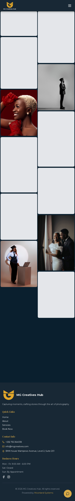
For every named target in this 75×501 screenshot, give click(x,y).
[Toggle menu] (70, 6)
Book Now (7, 429)
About (5, 421)
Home (5, 417)
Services (6, 425)
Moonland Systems (43, 493)
